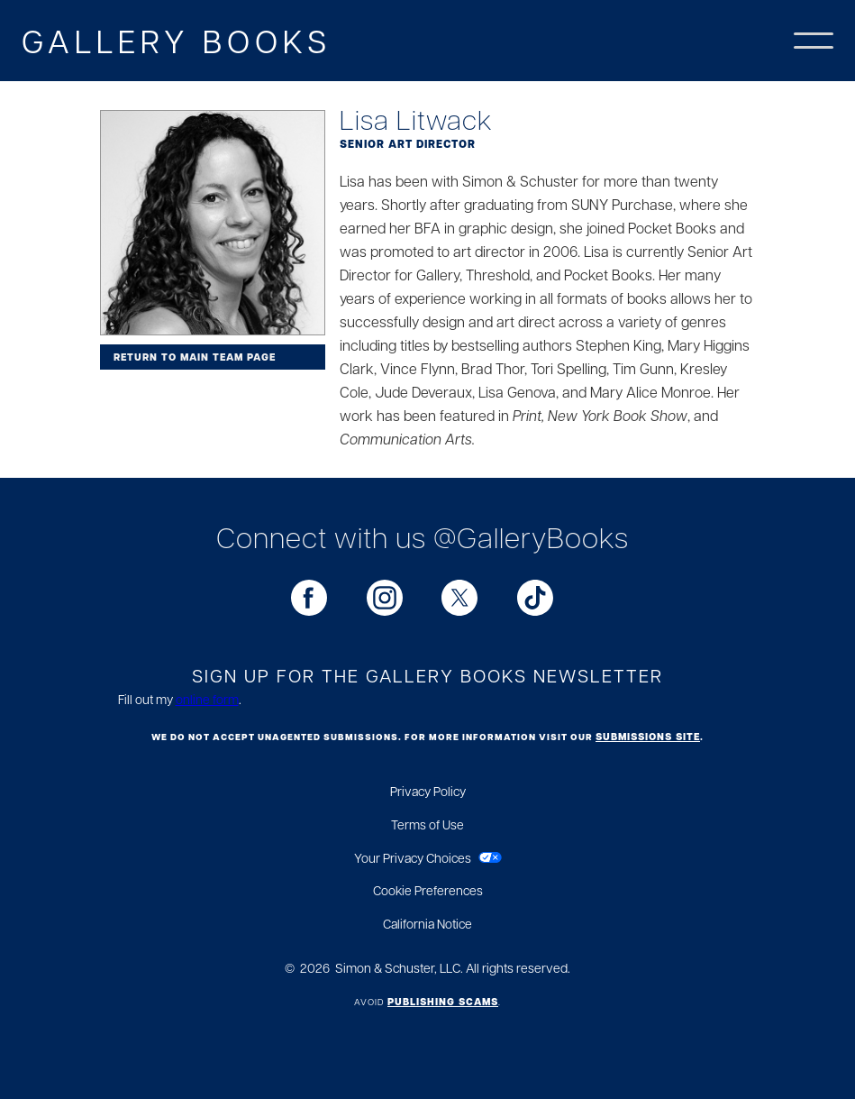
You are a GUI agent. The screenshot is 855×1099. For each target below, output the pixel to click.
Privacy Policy (428, 791)
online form (207, 699)
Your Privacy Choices (412, 857)
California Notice (427, 923)
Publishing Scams (442, 1001)
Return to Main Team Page (195, 357)
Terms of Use (427, 824)
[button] (813, 41)
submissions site (648, 736)
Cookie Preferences (428, 890)
